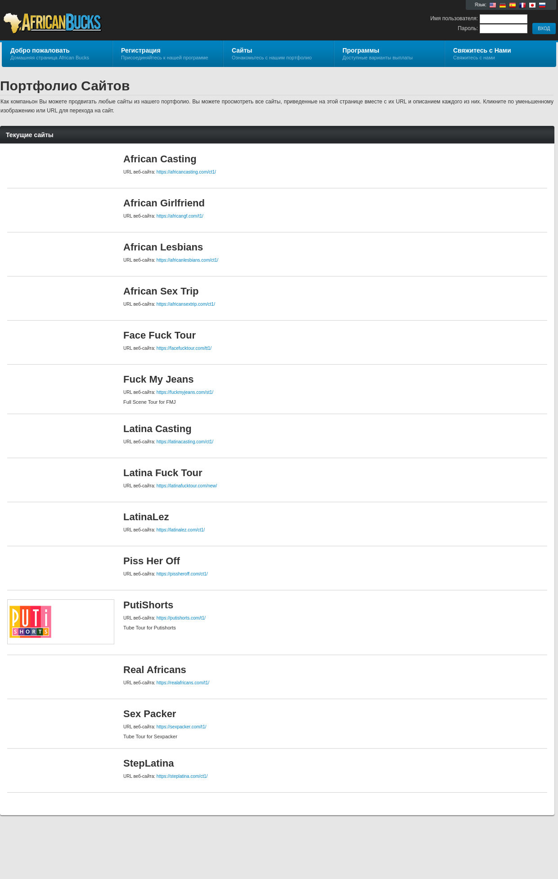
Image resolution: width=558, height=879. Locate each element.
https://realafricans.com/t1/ (183, 682)
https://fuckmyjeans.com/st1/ (185, 392)
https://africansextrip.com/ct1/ (186, 304)
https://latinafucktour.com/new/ (187, 485)
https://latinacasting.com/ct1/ (185, 441)
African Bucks (109, 20)
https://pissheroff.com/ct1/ (182, 573)
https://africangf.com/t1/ (180, 216)
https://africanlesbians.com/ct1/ (187, 260)
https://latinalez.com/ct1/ (181, 529)
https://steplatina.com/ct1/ (182, 776)
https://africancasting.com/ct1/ (186, 172)
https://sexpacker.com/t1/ (182, 726)
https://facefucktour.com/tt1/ (184, 348)
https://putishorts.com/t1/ (181, 618)
